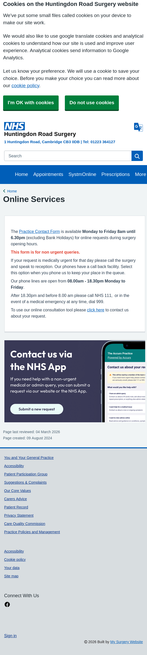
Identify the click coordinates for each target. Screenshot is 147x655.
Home (21, 174)
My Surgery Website (126, 642)
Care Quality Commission (24, 523)
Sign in (10, 636)
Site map (11, 576)
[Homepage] (68, 129)
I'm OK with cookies (31, 102)
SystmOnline (82, 174)
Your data (12, 568)
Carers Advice (15, 499)
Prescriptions (116, 174)
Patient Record (16, 507)
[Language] (138, 127)
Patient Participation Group (26, 474)
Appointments (48, 174)
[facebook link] (7, 604)
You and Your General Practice (29, 457)
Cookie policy (15, 559)
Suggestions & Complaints (25, 482)
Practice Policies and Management (32, 532)
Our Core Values (17, 490)
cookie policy (25, 85)
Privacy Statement (19, 515)
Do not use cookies (91, 102)
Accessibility (14, 466)
